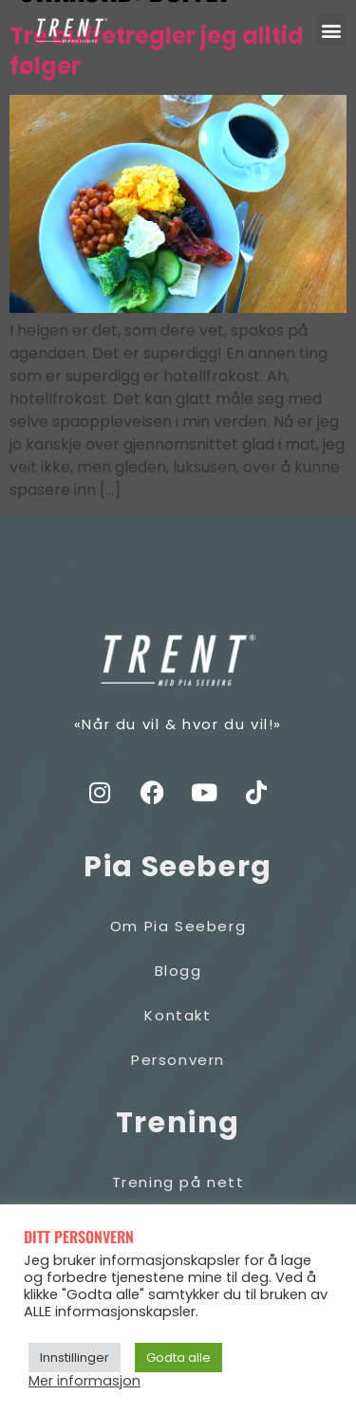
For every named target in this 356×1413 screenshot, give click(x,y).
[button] (331, 30)
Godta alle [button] (178, 1358)
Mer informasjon (84, 1380)
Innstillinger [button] (74, 1358)
